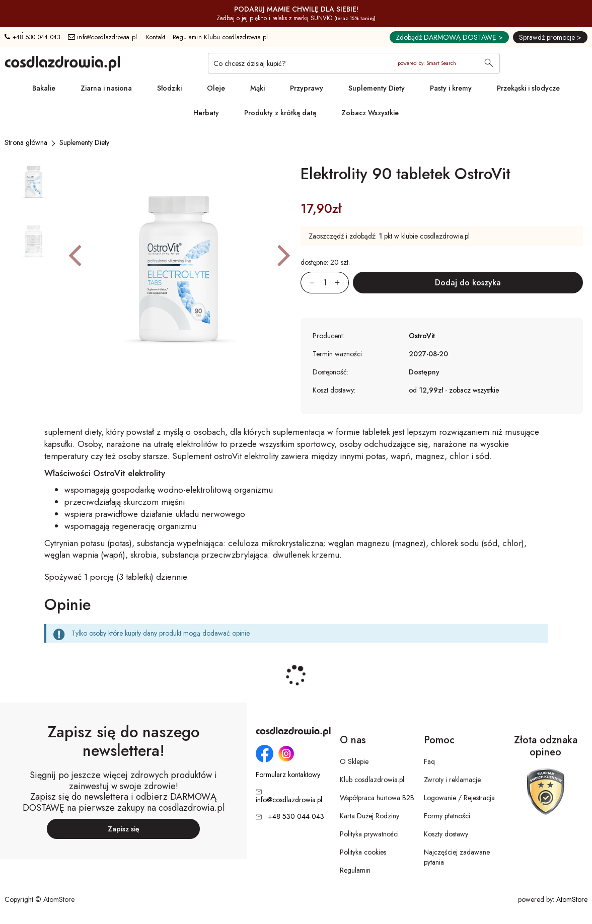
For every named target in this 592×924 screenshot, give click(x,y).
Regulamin (355, 870)
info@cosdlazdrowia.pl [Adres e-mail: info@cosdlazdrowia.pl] (102, 37)
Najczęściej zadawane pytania (457, 857)
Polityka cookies (363, 852)
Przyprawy (306, 88)
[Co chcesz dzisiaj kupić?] (354, 63)
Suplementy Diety (376, 88)
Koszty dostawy (446, 834)
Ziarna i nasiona (106, 88)
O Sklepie (354, 761)
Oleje (216, 88)
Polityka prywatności (369, 834)
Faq (429, 761)
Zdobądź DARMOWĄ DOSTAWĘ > (449, 37)
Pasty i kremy (451, 88)
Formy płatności (447, 816)
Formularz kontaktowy (288, 775)
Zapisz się (123, 829)
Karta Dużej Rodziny (369, 816)
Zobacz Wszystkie (370, 113)
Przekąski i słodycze (528, 88)
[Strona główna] (26, 142)
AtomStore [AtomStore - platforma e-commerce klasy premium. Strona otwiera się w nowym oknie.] (571, 899)
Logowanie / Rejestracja (459, 798)
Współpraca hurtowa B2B (377, 798)
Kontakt (156, 37)
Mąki (257, 88)
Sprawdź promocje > (550, 37)
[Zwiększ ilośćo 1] (342, 282)
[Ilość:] (325, 282)
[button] (75, 254)
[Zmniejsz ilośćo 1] (308, 282)
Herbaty (206, 113)
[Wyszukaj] (489, 64)
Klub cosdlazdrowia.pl (372, 780)
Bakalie (43, 88)
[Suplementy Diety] (84, 142)
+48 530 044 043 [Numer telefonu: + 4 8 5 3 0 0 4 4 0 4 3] (32, 37)
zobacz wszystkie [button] (474, 390)
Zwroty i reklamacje (452, 780)
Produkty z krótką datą (280, 113)
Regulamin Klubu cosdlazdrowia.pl (220, 37)
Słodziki (169, 88)
